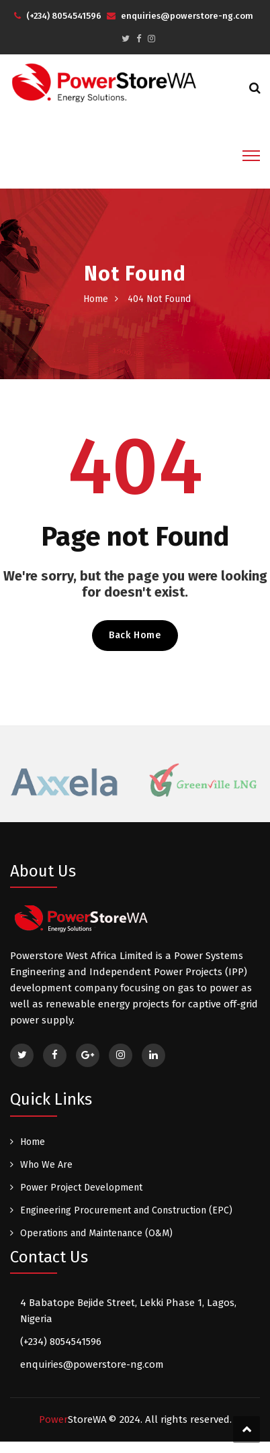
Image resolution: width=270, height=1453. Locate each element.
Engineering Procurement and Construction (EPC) (126, 1210)
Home (95, 299)
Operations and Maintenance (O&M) (96, 1233)
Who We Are (46, 1164)
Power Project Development (81, 1187)
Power (73, 1419)
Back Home (135, 635)
